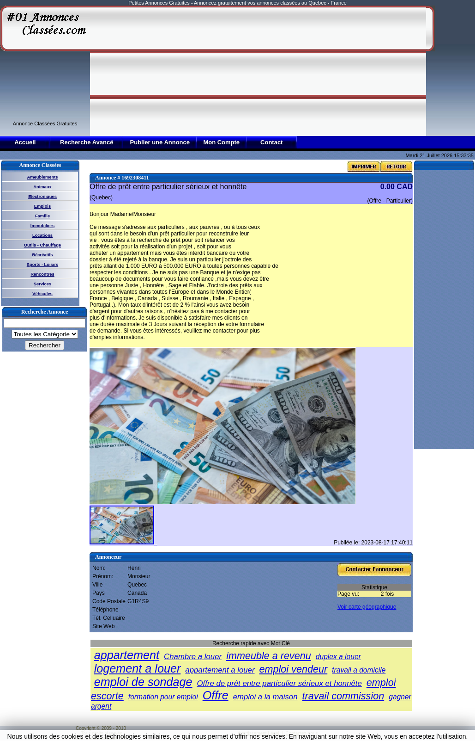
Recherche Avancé (86, 142)
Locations (42, 235)
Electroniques (42, 196)
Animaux (42, 187)
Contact (271, 142)
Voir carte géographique (366, 607)
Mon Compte (221, 142)
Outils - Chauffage (42, 245)
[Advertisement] (222, 70)
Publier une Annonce (160, 142)
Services (42, 284)
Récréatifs (42, 255)
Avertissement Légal (258, 733)
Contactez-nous (302, 733)
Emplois (42, 206)
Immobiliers (42, 225)
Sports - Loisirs (42, 264)
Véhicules (42, 293)
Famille (42, 216)
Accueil (25, 142)
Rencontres (42, 274)
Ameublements (42, 177)
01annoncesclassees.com (100, 738)
